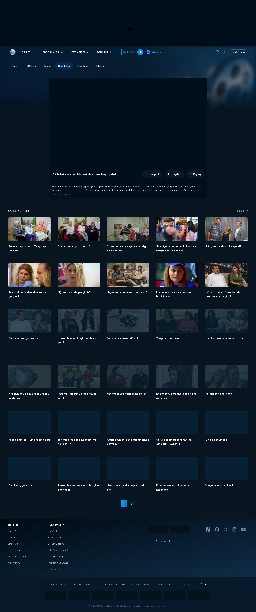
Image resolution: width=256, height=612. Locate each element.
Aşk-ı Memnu (14, 562)
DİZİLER (13, 525)
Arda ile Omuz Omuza (58, 562)
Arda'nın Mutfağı (55, 556)
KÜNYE (89, 584)
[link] (12, 52)
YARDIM (160, 584)
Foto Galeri (83, 66)
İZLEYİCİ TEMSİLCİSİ (107, 584)
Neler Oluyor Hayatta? (58, 550)
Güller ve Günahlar (17, 556)
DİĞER (202, 584)
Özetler (47, 66)
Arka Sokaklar (14, 550)
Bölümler (32, 66)
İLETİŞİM (173, 584)
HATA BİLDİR (188, 584)
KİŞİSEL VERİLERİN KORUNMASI (136, 584)
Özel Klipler (64, 66)
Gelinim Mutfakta (56, 543)
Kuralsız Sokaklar (55, 537)
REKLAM (77, 584)
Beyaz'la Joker (54, 531)
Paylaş (195, 174)
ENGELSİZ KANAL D (58, 584)
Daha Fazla (53, 569)
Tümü (14, 66)
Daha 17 (12, 531)
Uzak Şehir (13, 537)
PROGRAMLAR (57, 525)
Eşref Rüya (13, 543)
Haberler (100, 66)
